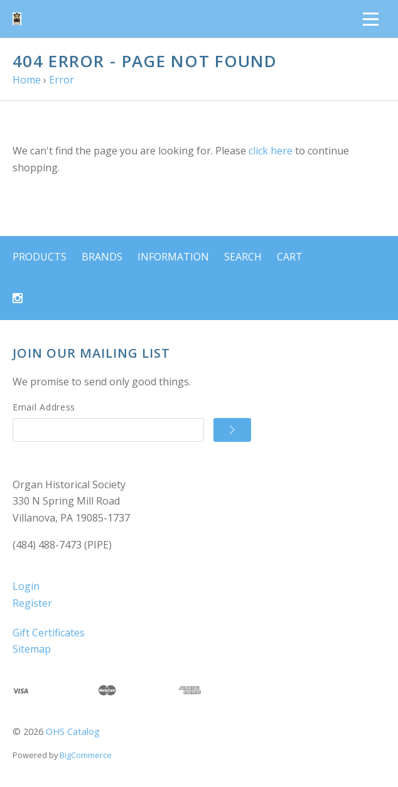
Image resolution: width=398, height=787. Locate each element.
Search (243, 257)
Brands (102, 257)
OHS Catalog (73, 731)
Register (32, 603)
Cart (290, 257)
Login (26, 586)
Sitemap (32, 649)
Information (173, 257)
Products (40, 257)
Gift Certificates (49, 633)
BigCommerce (86, 755)
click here (271, 151)
